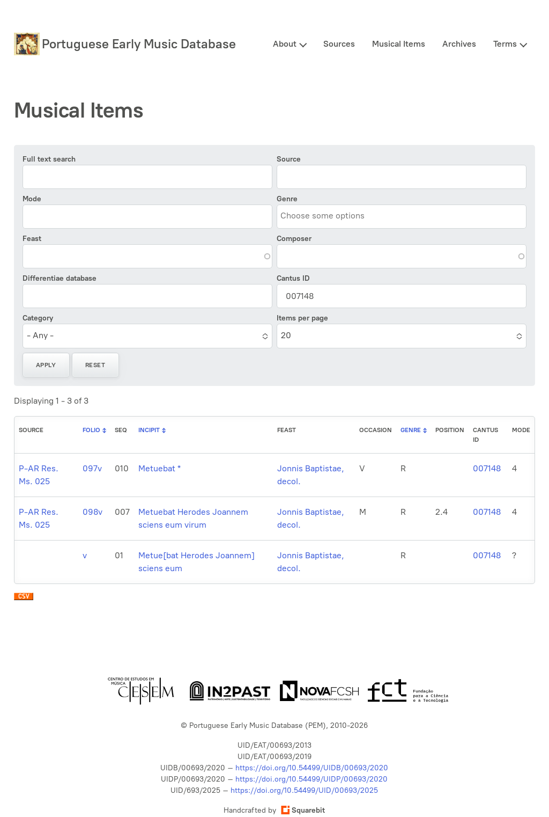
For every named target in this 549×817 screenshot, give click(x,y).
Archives (459, 44)
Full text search (49, 159)
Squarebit (303, 810)
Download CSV (23, 599)
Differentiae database (60, 278)
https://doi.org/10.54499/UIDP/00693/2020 (311, 779)
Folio (91, 430)
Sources (339, 44)
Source (289, 159)
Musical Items (398, 44)
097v (92, 468)
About (284, 44)
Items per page (302, 318)
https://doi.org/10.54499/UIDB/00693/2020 (311, 767)
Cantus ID (293, 278)
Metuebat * (159, 468)
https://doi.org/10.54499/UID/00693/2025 (304, 790)
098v (92, 512)
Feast (32, 238)
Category (38, 318)
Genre (287, 198)
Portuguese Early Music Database (139, 44)
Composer (294, 238)
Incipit (149, 430)
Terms (505, 44)
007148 (487, 468)
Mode (32, 198)
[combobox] (329, 216)
